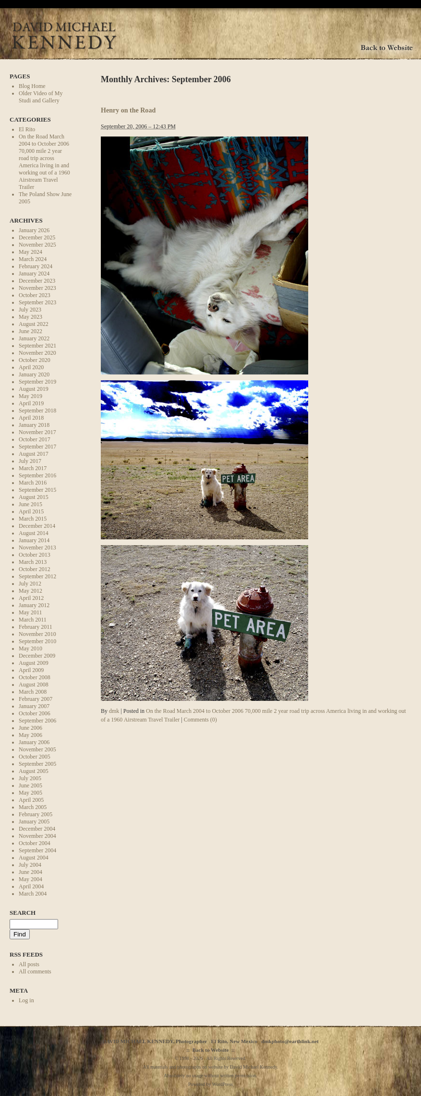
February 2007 (35, 699)
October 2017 (34, 439)
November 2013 (37, 547)
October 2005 (34, 756)
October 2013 (34, 554)
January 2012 (34, 605)
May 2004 (30, 879)
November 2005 (37, 749)
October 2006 (34, 713)
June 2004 (30, 872)
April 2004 (31, 886)
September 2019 (37, 381)
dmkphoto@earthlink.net (289, 1041)
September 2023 (37, 302)
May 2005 (30, 792)
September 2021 (37, 345)
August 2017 (33, 453)
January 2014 (34, 540)
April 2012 (31, 598)
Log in (26, 1000)
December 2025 (37, 237)
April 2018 (31, 417)
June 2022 (30, 331)
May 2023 (30, 316)
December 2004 (37, 828)
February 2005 (35, 814)
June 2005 (30, 785)
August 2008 (33, 684)
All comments (35, 971)
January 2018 (34, 425)
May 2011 (30, 612)
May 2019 (30, 396)
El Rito (27, 129)
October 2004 (34, 843)
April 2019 (31, 403)
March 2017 (33, 468)
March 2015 (33, 518)
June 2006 (30, 727)
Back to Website (210, 1050)
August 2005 (33, 771)
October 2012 (34, 569)
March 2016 (33, 482)
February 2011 (35, 626)
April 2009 (31, 670)
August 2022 (33, 324)
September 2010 (37, 641)
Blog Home (32, 86)
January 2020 (34, 374)
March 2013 (33, 562)
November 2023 (37, 288)
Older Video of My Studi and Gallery (40, 97)
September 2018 (37, 410)
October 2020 (34, 360)
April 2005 (31, 800)
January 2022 (34, 338)
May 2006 (30, 735)
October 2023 (34, 295)
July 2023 (30, 309)
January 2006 (34, 742)
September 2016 (37, 475)
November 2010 (37, 634)
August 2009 (33, 663)
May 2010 (30, 648)
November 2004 (37, 836)
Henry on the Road (128, 110)
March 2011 (33, 619)
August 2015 (33, 497)
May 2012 (30, 590)
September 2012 (37, 576)
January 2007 (34, 706)
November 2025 (37, 244)
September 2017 (37, 446)
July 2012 (30, 583)
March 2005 (33, 807)
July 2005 (30, 778)
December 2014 (37, 526)
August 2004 (33, 857)
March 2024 (33, 259)
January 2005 (34, 821)
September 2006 (37, 720)
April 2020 (31, 367)
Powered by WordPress (210, 1084)
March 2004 (33, 893)
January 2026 (34, 230)
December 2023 (37, 280)
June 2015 (30, 504)
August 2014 (33, 533)
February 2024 (35, 266)
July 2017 (30, 461)
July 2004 (30, 864)
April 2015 (31, 511)
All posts (29, 964)
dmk (114, 711)
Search (23, 912)
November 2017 (37, 432)
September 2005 (37, 763)
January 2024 (34, 273)
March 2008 (33, 691)
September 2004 (37, 850)
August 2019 (33, 389)
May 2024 (30, 252)
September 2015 (37, 489)
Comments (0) (200, 719)
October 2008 (34, 677)
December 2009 (37, 655)
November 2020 (37, 352)
